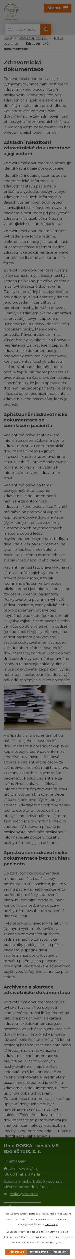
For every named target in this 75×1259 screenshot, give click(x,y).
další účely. (51, 1224)
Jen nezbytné (39, 1251)
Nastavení (60, 1251)
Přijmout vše (16, 1251)
